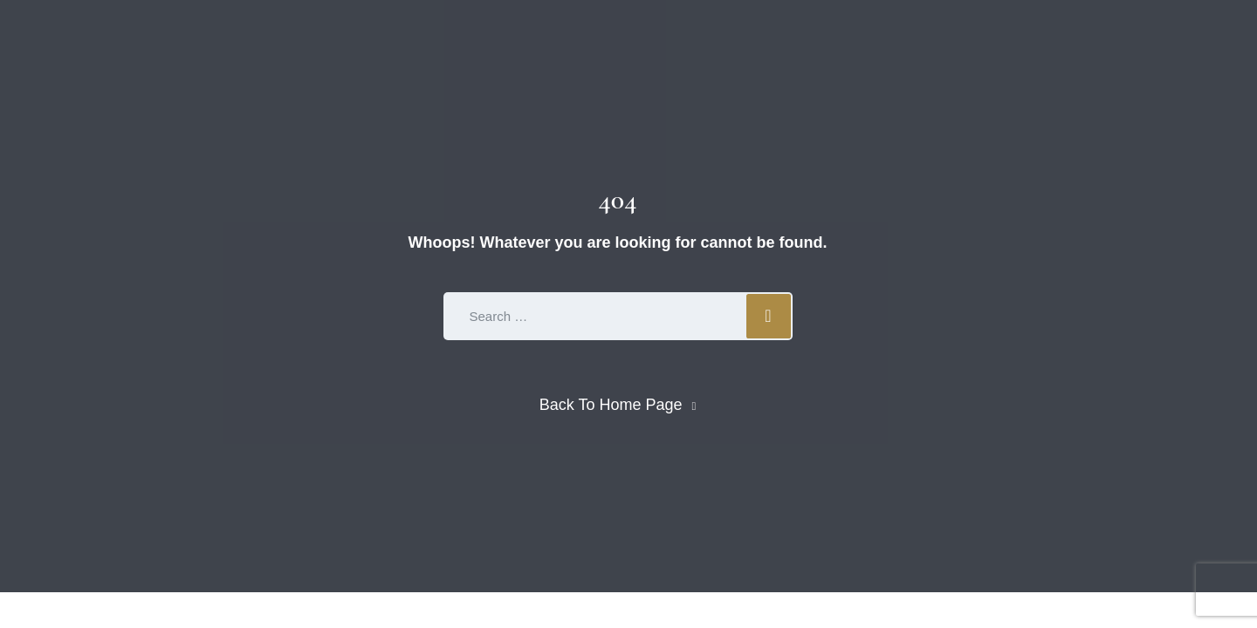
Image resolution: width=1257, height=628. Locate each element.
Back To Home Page (611, 404)
